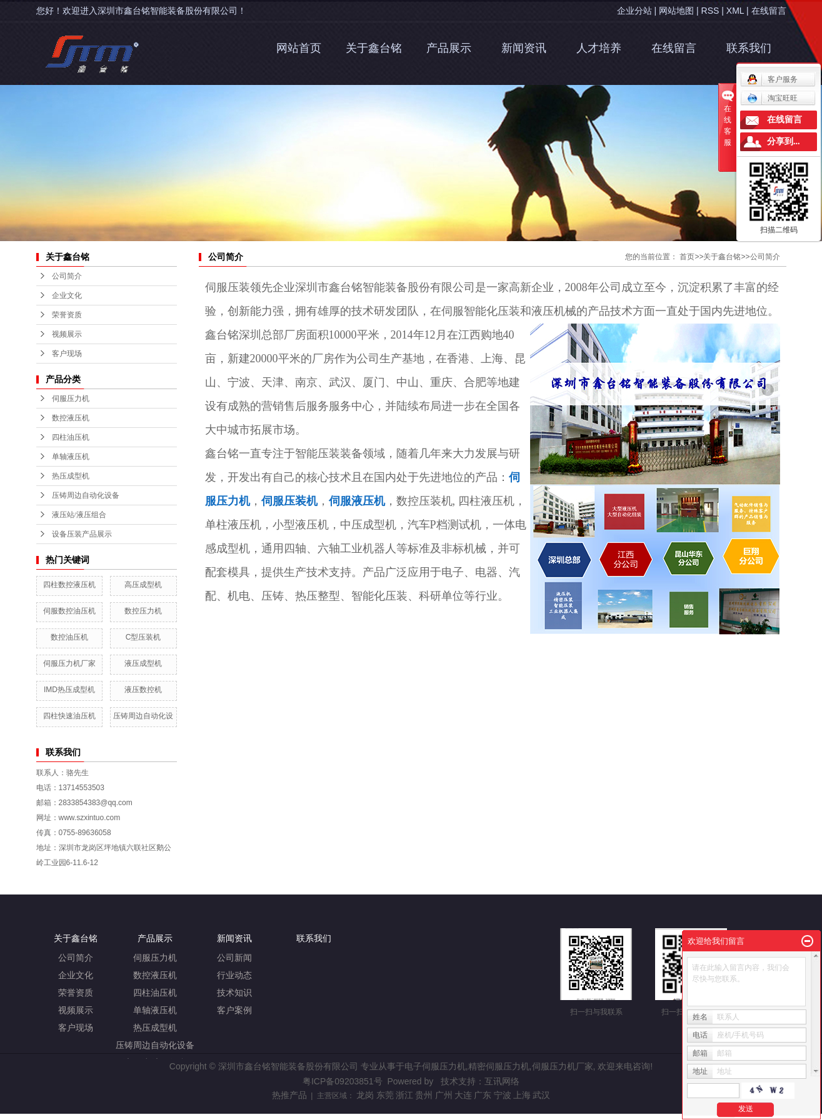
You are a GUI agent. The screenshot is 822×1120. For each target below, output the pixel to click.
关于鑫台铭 (374, 48)
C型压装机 (143, 637)
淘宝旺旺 (772, 98)
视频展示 (75, 1010)
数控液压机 (70, 418)
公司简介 (765, 256)
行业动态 (234, 975)
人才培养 (598, 48)
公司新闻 (234, 958)
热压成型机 (70, 476)
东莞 (385, 1095)
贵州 (424, 1095)
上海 (522, 1095)
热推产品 (289, 1095)
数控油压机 (69, 637)
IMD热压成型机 (69, 689)
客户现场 (75, 1028)
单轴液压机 (70, 456)
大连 (463, 1095)
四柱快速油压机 (69, 715)
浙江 (404, 1095)
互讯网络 (501, 1081)
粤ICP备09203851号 (343, 1081)
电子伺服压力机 (435, 1066)
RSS (710, 11)
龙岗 (365, 1095)
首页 (686, 256)
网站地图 (676, 11)
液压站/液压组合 (79, 514)
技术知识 (234, 993)
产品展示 (448, 48)
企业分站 (634, 11)
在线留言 (768, 11)
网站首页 (298, 48)
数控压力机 (143, 611)
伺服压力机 (70, 398)
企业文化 (75, 975)
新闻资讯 (523, 48)
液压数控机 (143, 689)
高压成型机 (143, 584)
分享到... (783, 141)
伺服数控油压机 (69, 611)
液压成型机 (143, 663)
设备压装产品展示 (82, 534)
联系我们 (748, 48)
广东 (482, 1095)
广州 (444, 1095)
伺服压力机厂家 (69, 663)
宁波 (502, 1095)
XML (735, 11)
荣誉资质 (75, 993)
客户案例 (234, 1010)
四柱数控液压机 (69, 584)
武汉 (541, 1095)
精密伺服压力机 (498, 1066)
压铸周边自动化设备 (85, 495)
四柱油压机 (70, 437)
